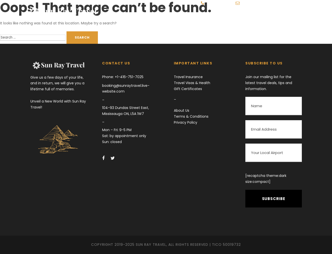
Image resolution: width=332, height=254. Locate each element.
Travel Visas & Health (192, 82)
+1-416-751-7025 (128, 76)
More (265, 13)
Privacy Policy (185, 122)
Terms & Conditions (191, 116)
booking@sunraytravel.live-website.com (273, 3)
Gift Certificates (188, 88)
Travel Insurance (188, 76)
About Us (181, 110)
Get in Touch (292, 13)
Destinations (209, 13)
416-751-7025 (217, 3)
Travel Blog (241, 13)
